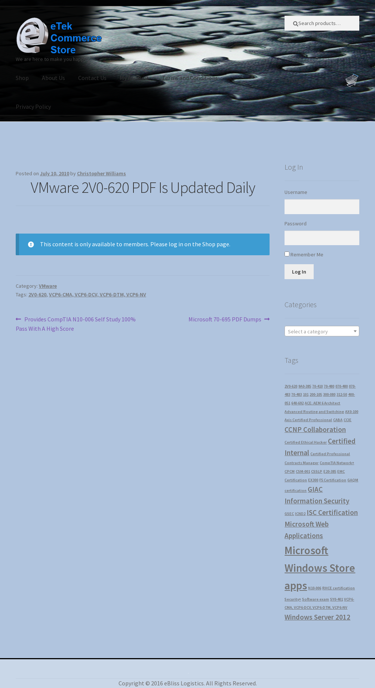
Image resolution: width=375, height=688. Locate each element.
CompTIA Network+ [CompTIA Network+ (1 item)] (337, 462)
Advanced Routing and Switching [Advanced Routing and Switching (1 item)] (314, 411)
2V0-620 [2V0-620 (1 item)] (291, 386)
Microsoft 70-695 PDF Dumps (224, 319)
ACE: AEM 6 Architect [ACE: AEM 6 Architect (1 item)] (322, 403)
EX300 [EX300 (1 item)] (313, 480)
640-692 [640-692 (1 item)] (297, 403)
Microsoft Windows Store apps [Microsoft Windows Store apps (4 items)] (320, 568)
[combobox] (322, 331)
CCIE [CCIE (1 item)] (347, 419)
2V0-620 (37, 294)
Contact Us (92, 77)
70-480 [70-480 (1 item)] (329, 386)
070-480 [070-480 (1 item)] (341, 386)
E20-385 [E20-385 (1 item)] (329, 471)
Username (296, 192)
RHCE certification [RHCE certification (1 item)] (338, 588)
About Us (53, 77)
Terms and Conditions (190, 77)
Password (296, 223)
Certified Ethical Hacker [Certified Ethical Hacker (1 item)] (306, 442)
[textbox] (322, 331)
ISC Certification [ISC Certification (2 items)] (332, 512)
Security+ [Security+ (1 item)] (293, 599)
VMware (48, 286)
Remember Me (307, 254)
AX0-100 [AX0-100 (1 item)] (351, 411)
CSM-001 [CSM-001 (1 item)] (303, 471)
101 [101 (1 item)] (305, 394)
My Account (134, 77)
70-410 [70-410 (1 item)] (317, 386)
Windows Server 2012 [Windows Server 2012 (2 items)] (317, 617)
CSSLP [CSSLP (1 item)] (316, 471)
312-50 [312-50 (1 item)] (341, 394)
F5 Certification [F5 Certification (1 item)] (332, 480)
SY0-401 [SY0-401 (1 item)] (336, 599)
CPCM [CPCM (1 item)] (290, 471)
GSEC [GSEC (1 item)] (289, 513)
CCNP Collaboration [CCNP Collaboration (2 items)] (315, 429)
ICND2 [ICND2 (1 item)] (300, 513)
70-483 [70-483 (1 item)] (296, 394)
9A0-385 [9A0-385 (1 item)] (304, 386)
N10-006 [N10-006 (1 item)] (314, 588)
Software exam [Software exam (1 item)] (315, 599)
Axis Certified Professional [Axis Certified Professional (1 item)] (308, 419)
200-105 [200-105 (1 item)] (316, 394)
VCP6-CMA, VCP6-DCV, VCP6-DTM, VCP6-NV (97, 294)
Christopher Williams (101, 173)
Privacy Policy (33, 106)
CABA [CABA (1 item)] (337, 419)
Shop (22, 77)
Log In (299, 271)
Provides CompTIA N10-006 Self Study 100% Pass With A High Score (76, 324)
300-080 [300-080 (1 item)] (329, 394)
